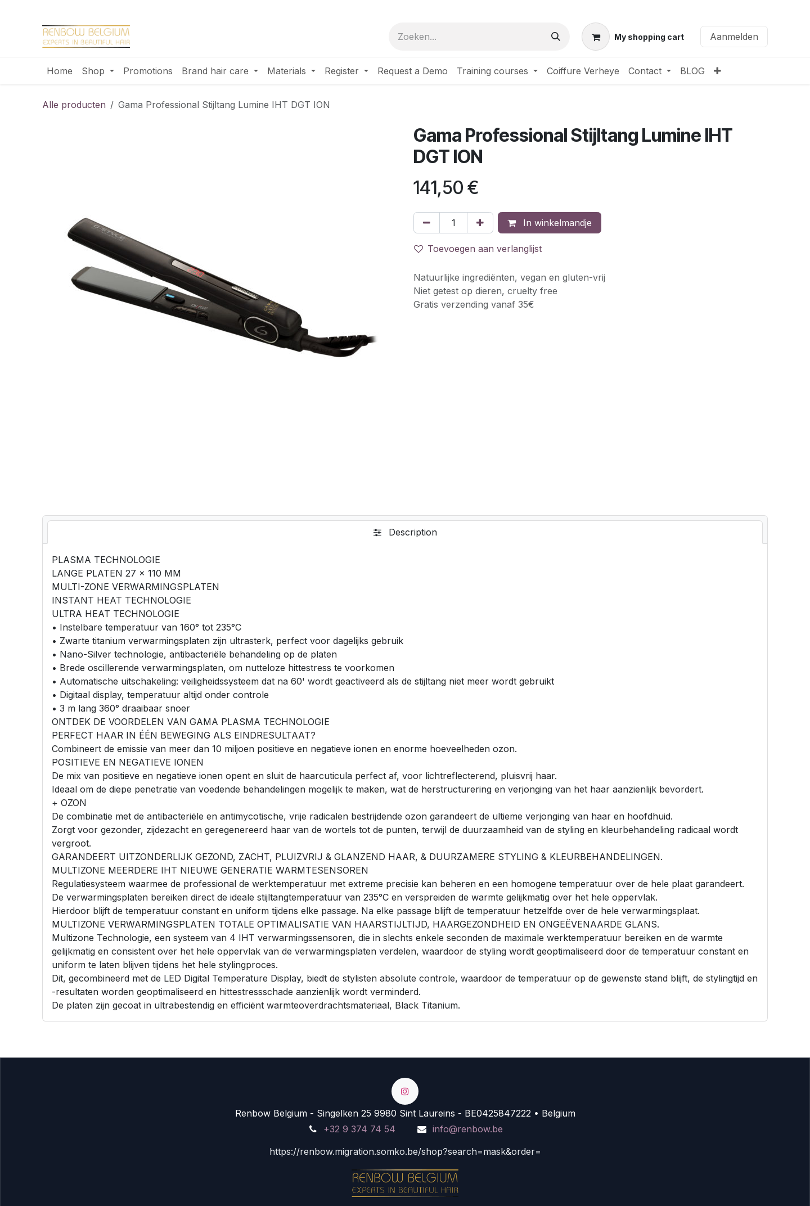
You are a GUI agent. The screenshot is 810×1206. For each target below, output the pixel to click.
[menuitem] (59, 71)
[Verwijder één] (426, 222)
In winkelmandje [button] (549, 222)
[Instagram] (405, 1091)
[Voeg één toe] (480, 222)
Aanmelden (734, 36)
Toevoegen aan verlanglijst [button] (478, 248)
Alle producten (74, 104)
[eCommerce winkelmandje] (633, 37)
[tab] (405, 532)
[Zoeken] (556, 36)
